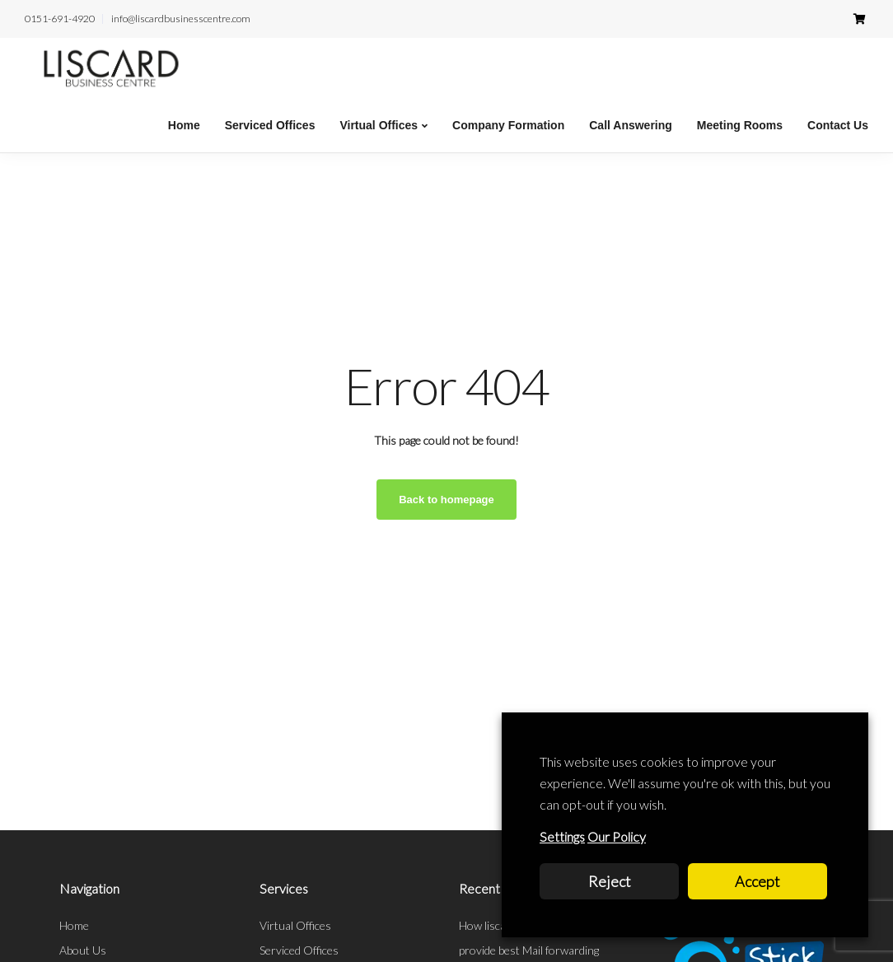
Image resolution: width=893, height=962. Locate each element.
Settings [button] (562, 836)
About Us (82, 950)
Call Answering (630, 125)
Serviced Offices (270, 125)
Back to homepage (446, 499)
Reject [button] (609, 881)
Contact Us (837, 125)
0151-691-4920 (60, 18)
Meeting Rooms (740, 125)
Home (184, 125)
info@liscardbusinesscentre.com (180, 18)
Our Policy (616, 836)
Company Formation (508, 125)
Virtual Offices (378, 125)
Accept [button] (757, 881)
